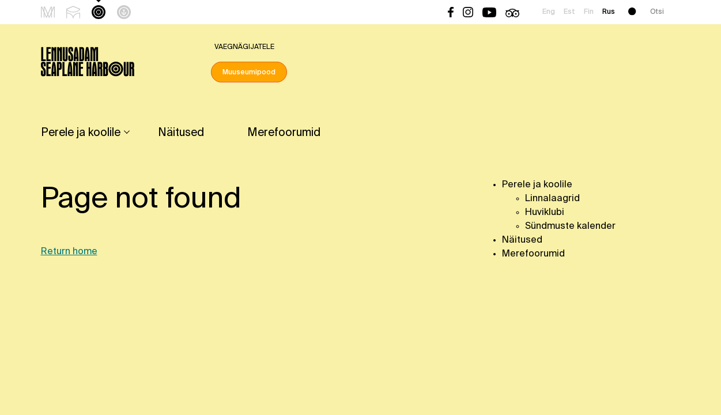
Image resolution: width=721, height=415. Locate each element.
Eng (548, 12)
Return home (69, 251)
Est (569, 12)
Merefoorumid (283, 132)
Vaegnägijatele (244, 47)
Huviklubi (544, 212)
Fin (589, 12)
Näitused (181, 132)
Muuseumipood (248, 72)
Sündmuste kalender (570, 226)
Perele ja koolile (80, 132)
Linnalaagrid (552, 198)
